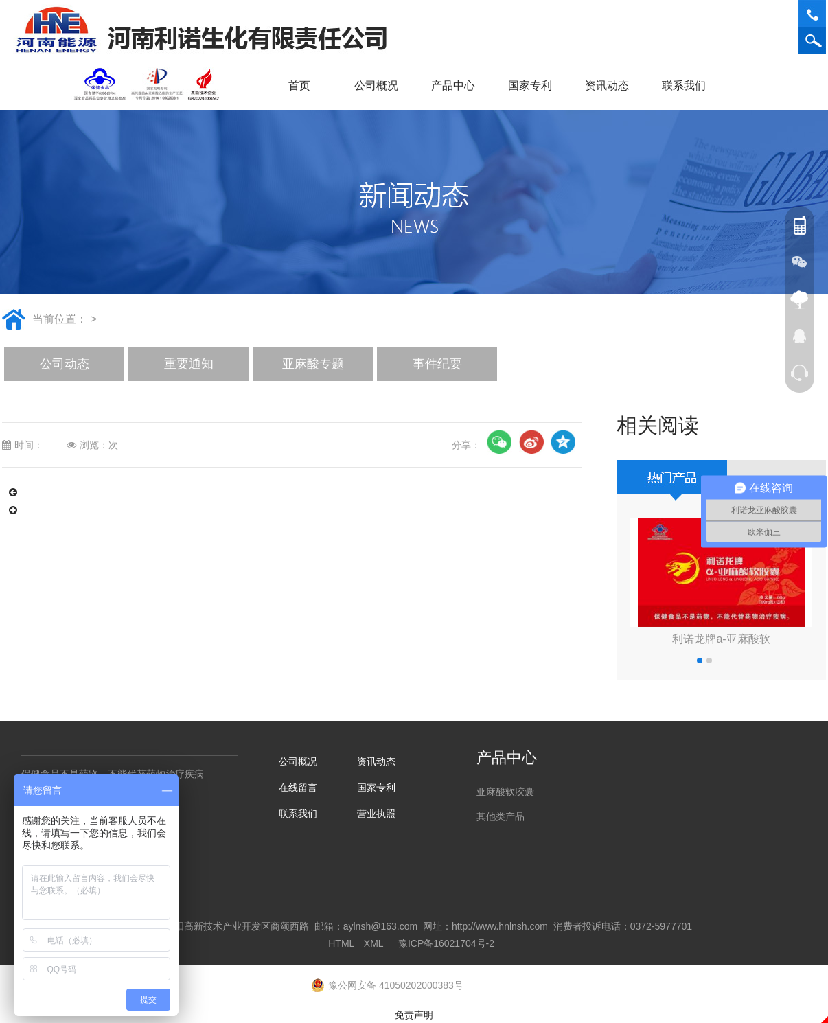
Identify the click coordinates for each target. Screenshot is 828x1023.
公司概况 (381, 85)
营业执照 (376, 813)
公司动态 (64, 364)
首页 (299, 85)
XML (373, 943)
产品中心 (458, 85)
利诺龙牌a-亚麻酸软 (721, 639)
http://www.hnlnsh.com (500, 926)
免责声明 (414, 1014)
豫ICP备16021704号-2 (446, 943)
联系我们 (688, 85)
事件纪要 (437, 364)
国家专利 (530, 85)
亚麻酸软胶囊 (505, 791)
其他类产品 (500, 816)
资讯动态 (612, 85)
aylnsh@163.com (380, 926)
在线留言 (298, 787)
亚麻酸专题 (313, 364)
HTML (341, 943)
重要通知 (189, 364)
